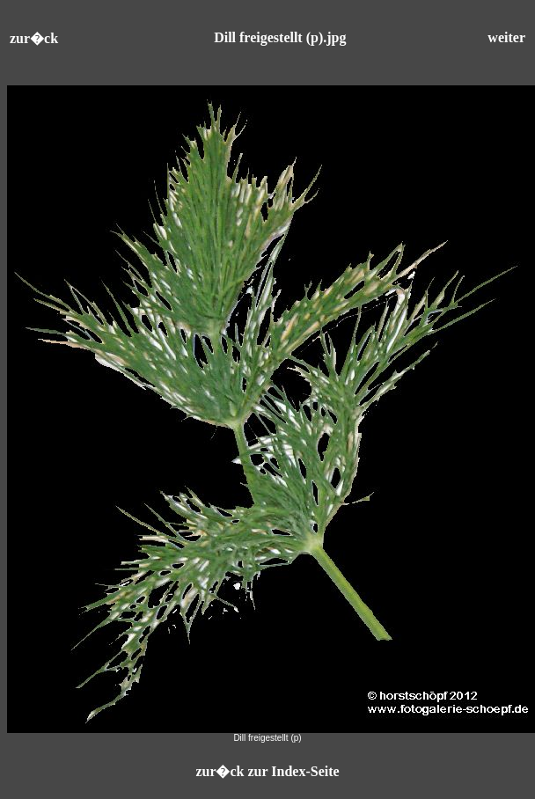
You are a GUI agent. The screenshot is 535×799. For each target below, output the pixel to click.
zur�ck (34, 38)
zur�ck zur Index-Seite (267, 771)
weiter (506, 37)
